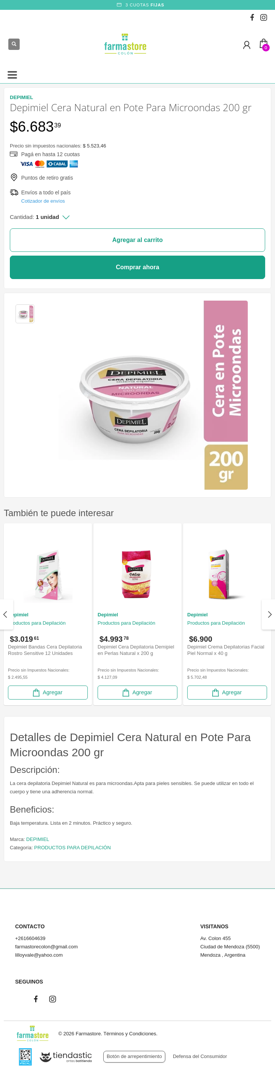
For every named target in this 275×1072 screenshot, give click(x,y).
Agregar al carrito (137, 240)
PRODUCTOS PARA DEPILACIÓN (72, 847)
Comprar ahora (137, 267)
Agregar (46, 692)
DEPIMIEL (37, 839)
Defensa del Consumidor (200, 1056)
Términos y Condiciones (129, 1033)
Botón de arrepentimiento (134, 1056)
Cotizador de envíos (43, 201)
